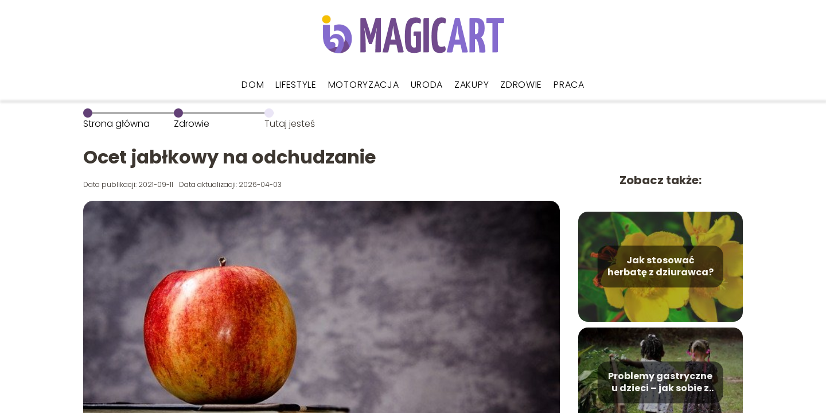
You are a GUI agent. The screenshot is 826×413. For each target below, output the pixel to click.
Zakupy (471, 84)
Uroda (427, 84)
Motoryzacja (363, 84)
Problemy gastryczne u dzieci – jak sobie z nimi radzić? (660, 383)
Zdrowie (521, 84)
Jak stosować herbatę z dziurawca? (660, 267)
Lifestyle (295, 84)
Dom (252, 84)
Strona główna (116, 123)
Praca (569, 84)
